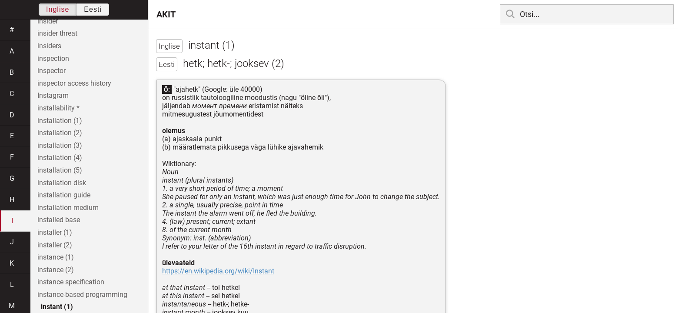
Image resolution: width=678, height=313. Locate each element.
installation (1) (59, 121)
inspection (53, 58)
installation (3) (59, 145)
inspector (51, 71)
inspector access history (74, 83)
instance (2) (55, 270)
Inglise (57, 9)
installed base (58, 220)
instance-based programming (82, 294)
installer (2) (54, 245)
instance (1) (55, 257)
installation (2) (59, 133)
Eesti (93, 9)
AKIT (166, 14)
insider (47, 21)
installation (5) (59, 170)
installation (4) (59, 157)
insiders (49, 46)
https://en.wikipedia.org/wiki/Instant (218, 271)
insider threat (57, 33)
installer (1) (54, 232)
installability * (58, 108)
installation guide (63, 195)
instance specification (70, 282)
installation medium (68, 207)
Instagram (53, 95)
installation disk (61, 183)
